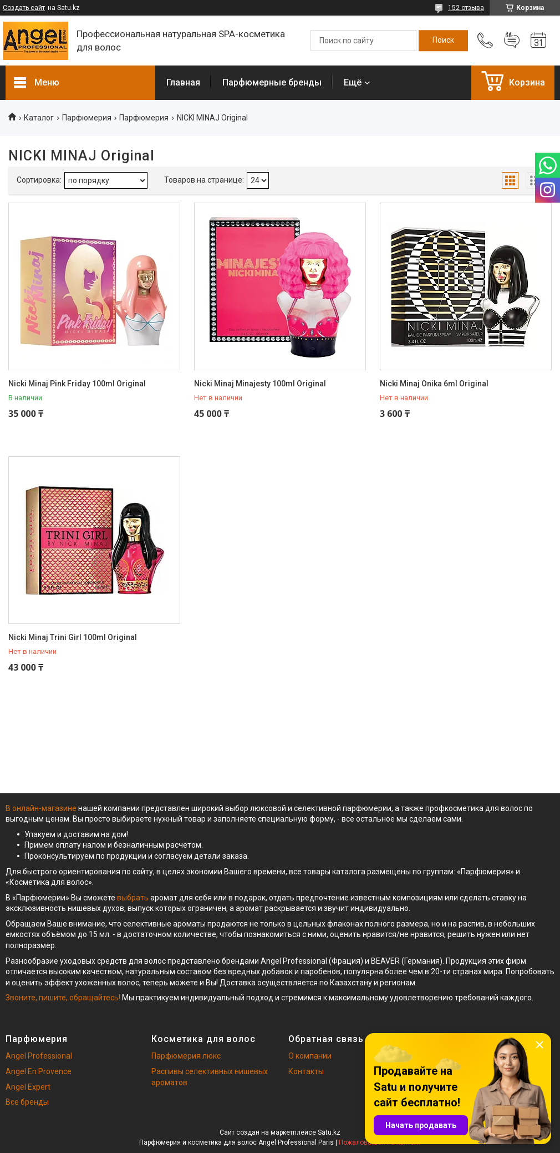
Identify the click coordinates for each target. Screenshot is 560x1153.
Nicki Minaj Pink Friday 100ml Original (77, 383)
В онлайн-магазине (42, 808)
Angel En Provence (39, 1071)
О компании (310, 1055)
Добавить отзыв (512, 40)
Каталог (39, 117)
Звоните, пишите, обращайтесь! (63, 997)
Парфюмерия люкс (186, 1055)
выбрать (133, 897)
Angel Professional (39, 1055)
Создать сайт (24, 8)
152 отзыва (466, 8)
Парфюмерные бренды (272, 82)
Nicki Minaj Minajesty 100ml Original (260, 383)
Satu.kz (329, 1132)
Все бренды (27, 1101)
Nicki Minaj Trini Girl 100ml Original (72, 637)
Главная (183, 82)
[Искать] (443, 40)
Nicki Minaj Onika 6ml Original (434, 383)
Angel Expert (28, 1086)
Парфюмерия (86, 117)
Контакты (306, 1071)
